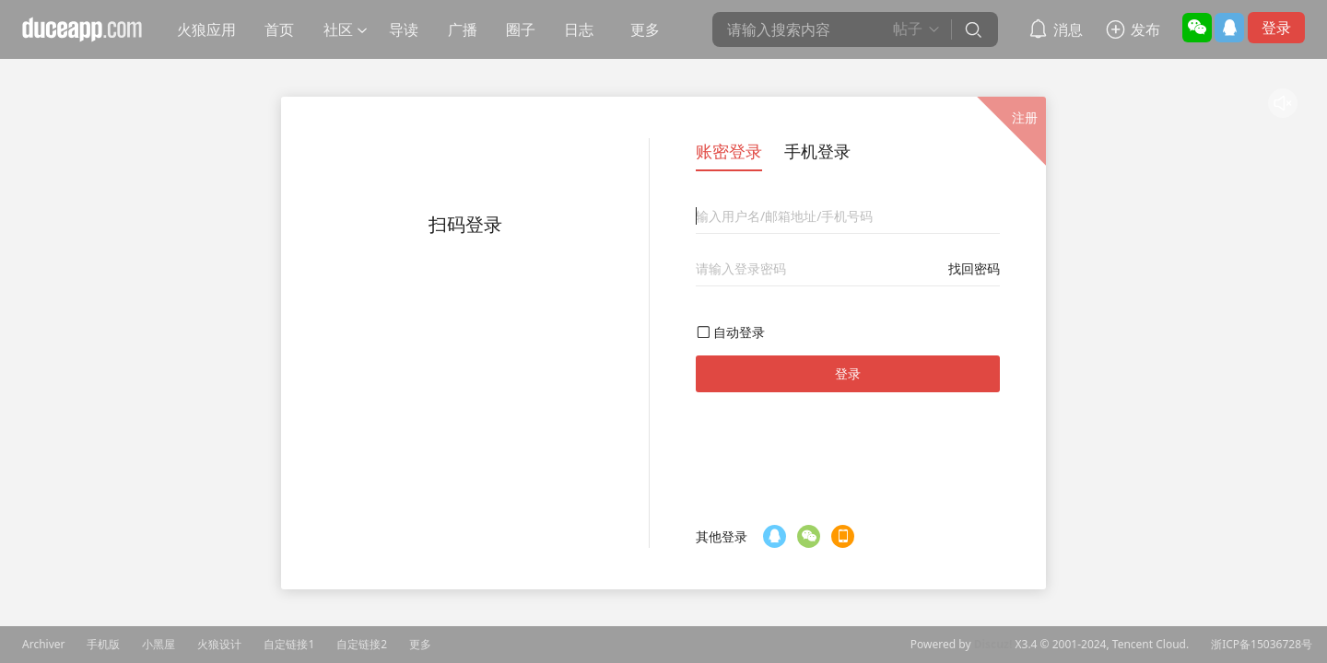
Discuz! (993, 644)
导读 (403, 29)
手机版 (103, 644)
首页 (279, 29)
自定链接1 (289, 644)
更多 (645, 29)
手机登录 (817, 151)
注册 (1025, 117)
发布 (1145, 29)
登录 (1276, 27)
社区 (338, 29)
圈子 (520, 29)
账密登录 (729, 151)
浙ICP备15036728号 (1261, 644)
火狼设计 (219, 644)
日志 (578, 29)
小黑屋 (158, 644)
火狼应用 (206, 29)
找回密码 (974, 268)
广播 (462, 29)
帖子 (907, 29)
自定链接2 (361, 644)
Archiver (43, 644)
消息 (1068, 29)
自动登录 (739, 332)
